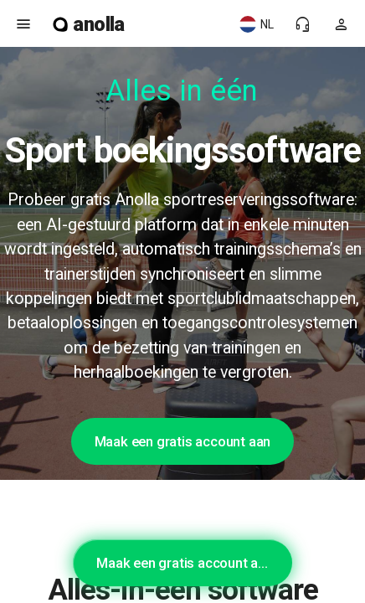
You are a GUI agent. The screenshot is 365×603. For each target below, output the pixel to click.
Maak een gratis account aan (183, 441)
